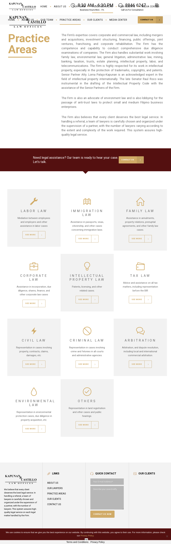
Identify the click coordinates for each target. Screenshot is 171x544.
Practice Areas (56, 493)
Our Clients (54, 499)
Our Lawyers (55, 488)
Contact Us (54, 504)
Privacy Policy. (87, 535)
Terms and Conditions (77, 542)
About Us (52, 483)
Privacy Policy (97, 542)
